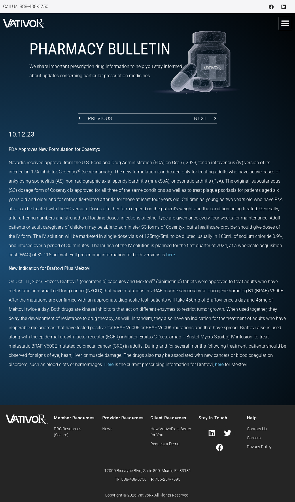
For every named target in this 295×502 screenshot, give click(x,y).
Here (109, 364)
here (170, 254)
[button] (285, 23)
